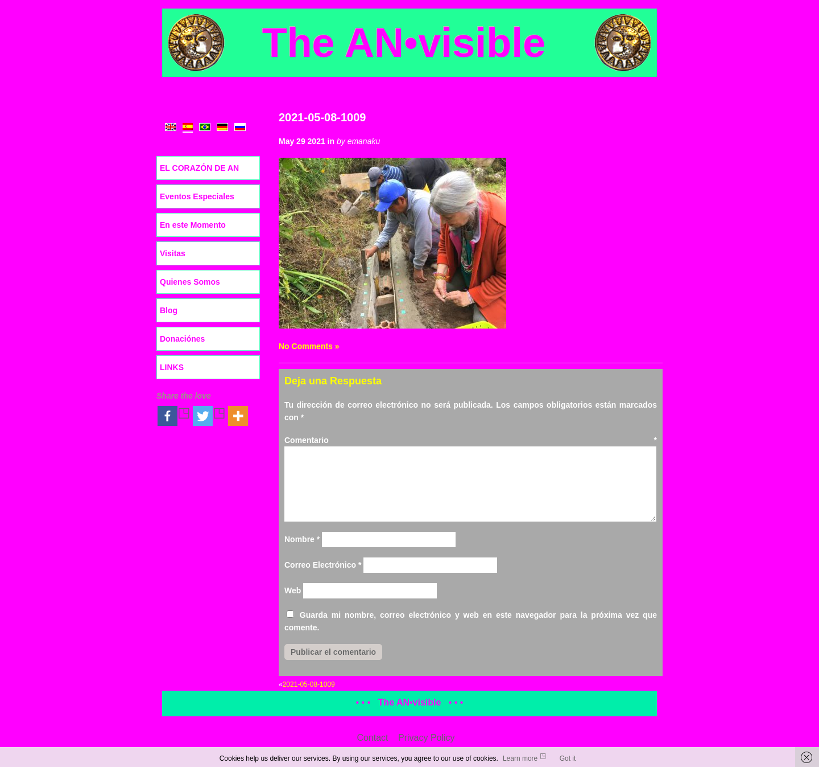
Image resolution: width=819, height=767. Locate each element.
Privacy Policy (426, 738)
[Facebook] (174, 416)
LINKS (172, 367)
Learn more (520, 758)
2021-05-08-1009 (322, 117)
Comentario (470, 440)
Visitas (172, 253)
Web (292, 590)
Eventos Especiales (197, 196)
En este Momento (193, 224)
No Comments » (309, 346)
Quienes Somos (190, 281)
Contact (372, 738)
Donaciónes (182, 338)
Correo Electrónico (322, 564)
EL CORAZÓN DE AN (199, 168)
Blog (168, 310)
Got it (568, 758)
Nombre (302, 539)
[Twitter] (209, 416)
